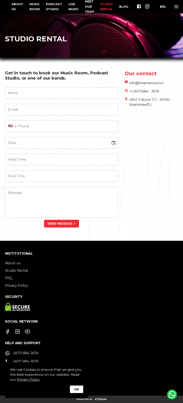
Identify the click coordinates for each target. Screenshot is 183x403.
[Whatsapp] (172, 394)
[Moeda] (163, 6)
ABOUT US (17, 6)
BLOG (123, 6)
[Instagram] (17, 331)
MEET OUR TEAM (89, 6)
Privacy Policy (28, 380)
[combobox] (13, 126)
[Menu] (176, 6)
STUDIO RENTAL (106, 6)
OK (76, 389)
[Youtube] (27, 331)
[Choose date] (113, 143)
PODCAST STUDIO (54, 6)
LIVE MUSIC (73, 6)
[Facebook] (7, 331)
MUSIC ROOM (34, 6)
